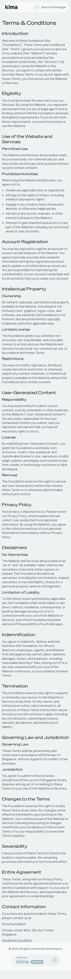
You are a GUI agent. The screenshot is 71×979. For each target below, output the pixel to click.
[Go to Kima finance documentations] (54, 960)
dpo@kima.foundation (17, 940)
